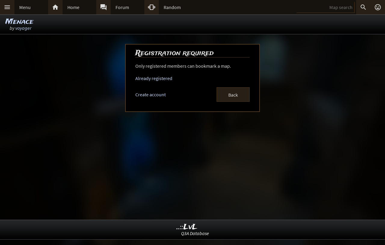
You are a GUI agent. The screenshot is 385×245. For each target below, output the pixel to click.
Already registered (153, 78)
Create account (150, 94)
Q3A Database (195, 233)
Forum (122, 7)
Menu (25, 7)
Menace (19, 22)
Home (73, 7)
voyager (23, 28)
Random (172, 7)
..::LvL (187, 227)
